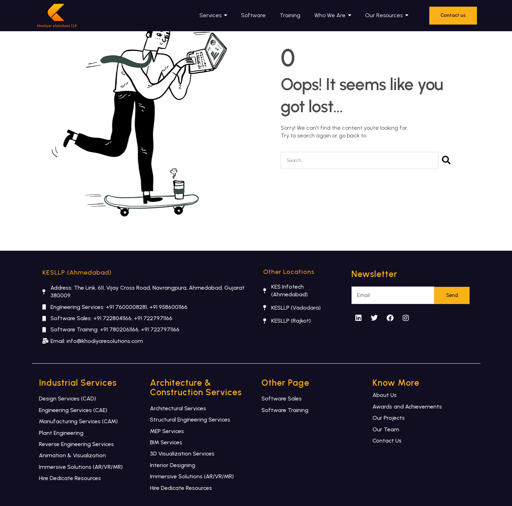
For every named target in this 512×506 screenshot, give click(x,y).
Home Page (383, 135)
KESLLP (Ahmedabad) (77, 272)
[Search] (446, 160)
